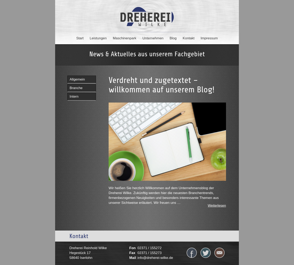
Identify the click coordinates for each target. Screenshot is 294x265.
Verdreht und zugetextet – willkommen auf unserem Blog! (162, 84)
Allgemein (77, 79)
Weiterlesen (217, 206)
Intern (74, 96)
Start (80, 38)
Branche (76, 88)
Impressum (209, 38)
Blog (173, 38)
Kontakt (189, 38)
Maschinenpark (124, 38)
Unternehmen (153, 38)
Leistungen (98, 38)
